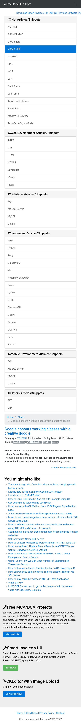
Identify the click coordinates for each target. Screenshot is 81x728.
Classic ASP (14, 307)
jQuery (11, 177)
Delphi (11, 314)
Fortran (12, 322)
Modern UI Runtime (18, 116)
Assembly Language (19, 277)
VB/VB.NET (14, 49)
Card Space (14, 86)
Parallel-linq (14, 108)
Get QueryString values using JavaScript (29, 502)
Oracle (11, 223)
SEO (10, 400)
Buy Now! (11, 667)
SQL (10, 201)
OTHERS (21, 438)
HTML (11, 155)
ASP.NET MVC (15, 34)
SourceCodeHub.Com (16, 4)
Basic (11, 285)
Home (10, 417)
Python (11, 248)
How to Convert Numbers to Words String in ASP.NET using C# (41, 542)
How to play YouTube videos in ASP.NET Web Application (38, 579)
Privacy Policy (46, 713)
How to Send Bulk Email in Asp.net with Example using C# (39, 499)
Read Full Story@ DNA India (63, 467)
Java (10, 337)
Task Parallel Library (18, 101)
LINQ (10, 64)
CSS (10, 147)
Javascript (13, 169)
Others (21, 417)
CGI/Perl (12, 329)
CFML (11, 300)
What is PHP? (15, 582)
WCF (10, 71)
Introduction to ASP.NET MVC (24, 495)
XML (10, 270)
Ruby (10, 255)
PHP (10, 240)
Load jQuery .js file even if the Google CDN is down (35, 491)
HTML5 (12, 162)
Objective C (14, 262)
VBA (10, 407)
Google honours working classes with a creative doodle (37, 431)
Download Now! (14, 693)
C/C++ (11, 292)
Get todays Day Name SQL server (26, 539)
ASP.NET (12, 26)
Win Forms (13, 93)
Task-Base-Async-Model (20, 123)
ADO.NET (13, 56)
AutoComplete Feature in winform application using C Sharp (40, 513)
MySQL (12, 216)
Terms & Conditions (27, 713)
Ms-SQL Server (16, 209)
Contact (60, 713)
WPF (10, 78)
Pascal (11, 344)
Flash (11, 184)
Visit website (12, 634)
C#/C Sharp (14, 41)
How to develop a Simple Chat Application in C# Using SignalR (41, 568)
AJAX (11, 140)
